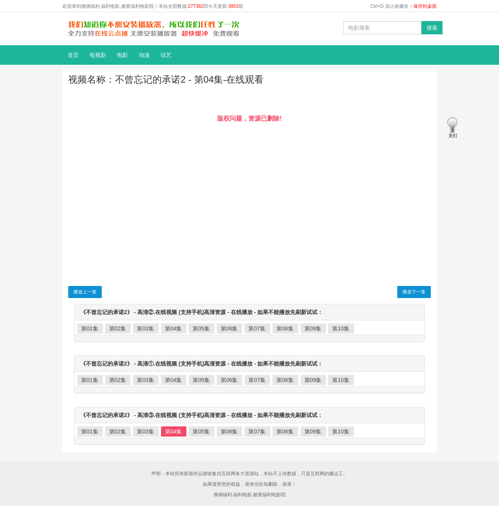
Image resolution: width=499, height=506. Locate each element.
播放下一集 (414, 292)
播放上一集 (85, 292)
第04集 (173, 328)
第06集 (229, 328)
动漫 (144, 55)
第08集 (285, 328)
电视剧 (98, 55)
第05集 (201, 328)
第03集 (145, 328)
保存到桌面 (425, 6)
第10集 (340, 328)
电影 (122, 55)
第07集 (256, 328)
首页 (73, 55)
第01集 (89, 328)
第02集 (117, 328)
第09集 (313, 328)
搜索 (431, 28)
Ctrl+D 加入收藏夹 (389, 6)
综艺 (166, 55)
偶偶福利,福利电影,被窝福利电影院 (249, 494)
